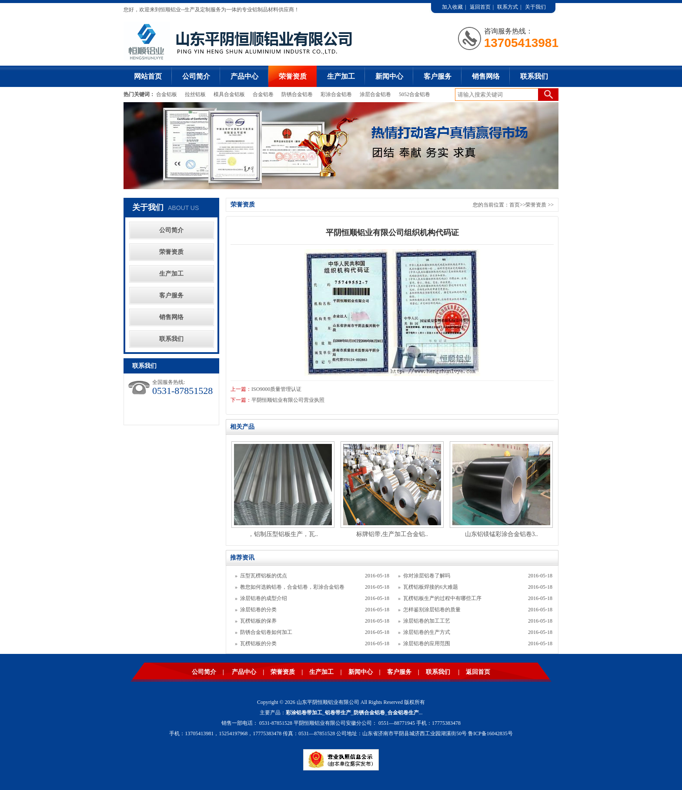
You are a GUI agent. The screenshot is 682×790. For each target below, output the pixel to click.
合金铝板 (167, 94)
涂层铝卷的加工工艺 (426, 621)
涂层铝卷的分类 (258, 610)
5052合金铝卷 (414, 94)
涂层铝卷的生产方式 (426, 632)
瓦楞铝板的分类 (258, 643)
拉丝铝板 (196, 94)
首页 (514, 205)
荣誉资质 (293, 76)
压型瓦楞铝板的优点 (263, 576)
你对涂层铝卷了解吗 (426, 576)
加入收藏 (452, 7)
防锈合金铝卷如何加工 (266, 632)
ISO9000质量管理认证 (276, 389)
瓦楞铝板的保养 (258, 621)
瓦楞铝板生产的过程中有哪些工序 (442, 598)
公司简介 (196, 76)
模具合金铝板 (229, 94)
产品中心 (244, 76)
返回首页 (480, 7)
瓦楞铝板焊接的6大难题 (430, 587)
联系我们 (534, 76)
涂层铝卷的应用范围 (426, 643)
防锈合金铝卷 (297, 94)
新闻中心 (389, 76)
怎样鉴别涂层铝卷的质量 (432, 610)
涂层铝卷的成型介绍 (263, 598)
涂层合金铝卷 (375, 94)
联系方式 (507, 7)
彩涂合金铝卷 (336, 94)
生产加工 (341, 76)
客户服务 (437, 76)
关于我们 (535, 7)
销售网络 (486, 76)
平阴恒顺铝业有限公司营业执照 (287, 400)
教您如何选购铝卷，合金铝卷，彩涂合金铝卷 (292, 587)
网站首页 (148, 76)
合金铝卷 (263, 94)
